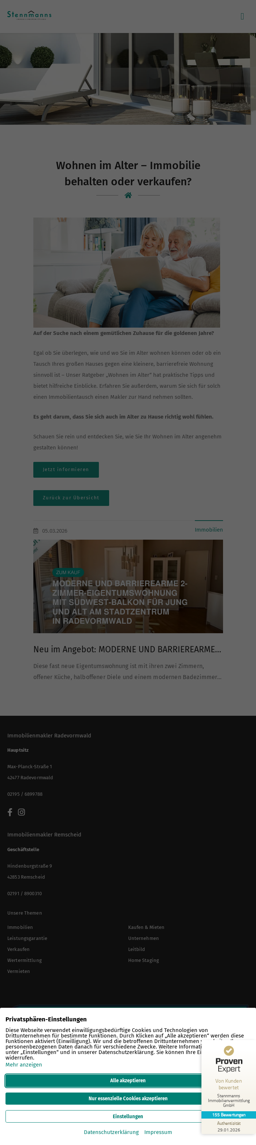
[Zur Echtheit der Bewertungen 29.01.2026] (228, 1126)
